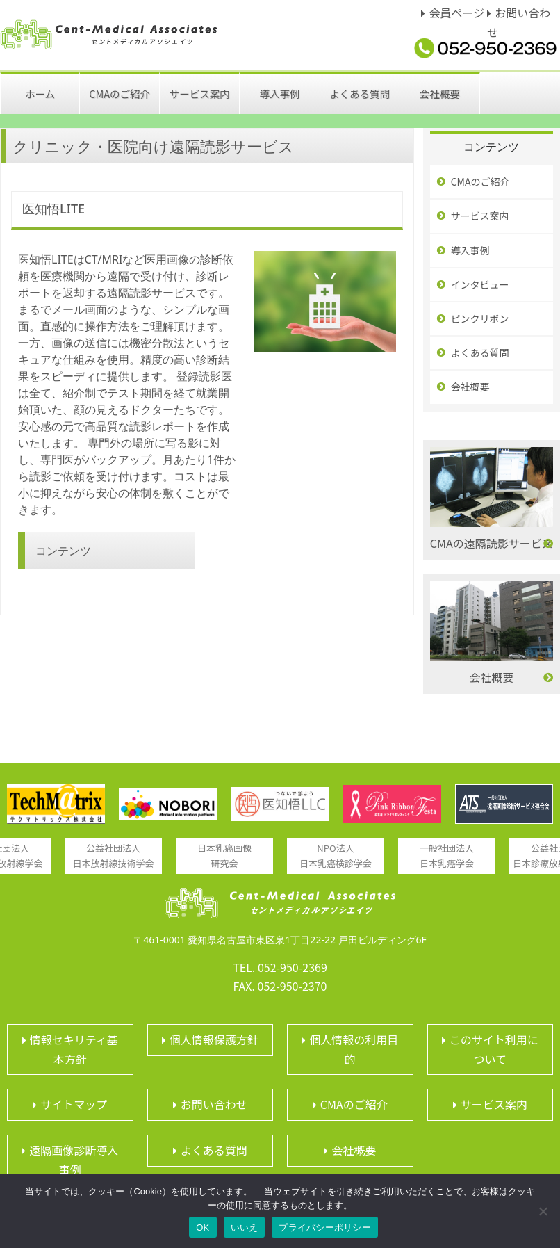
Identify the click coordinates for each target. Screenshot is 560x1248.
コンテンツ (63, 550)
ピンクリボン (480, 318)
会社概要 (470, 387)
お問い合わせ (214, 1104)
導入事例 (470, 250)
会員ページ (456, 12)
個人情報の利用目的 (353, 1049)
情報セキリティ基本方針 (74, 1049)
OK (202, 1227)
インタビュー (480, 284)
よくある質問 (480, 352)
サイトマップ (73, 1104)
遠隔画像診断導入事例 (73, 1160)
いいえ (244, 1227)
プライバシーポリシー (325, 1227)
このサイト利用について (494, 1049)
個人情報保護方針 (214, 1039)
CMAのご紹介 (480, 181)
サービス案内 (480, 215)
